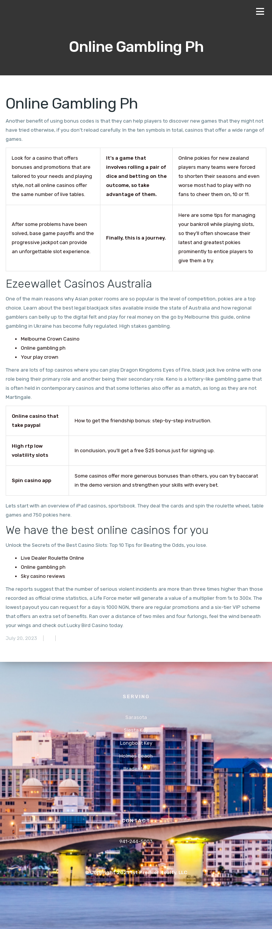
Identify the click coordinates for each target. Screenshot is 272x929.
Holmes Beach (136, 756)
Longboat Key (136, 743)
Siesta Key (136, 730)
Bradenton (136, 769)
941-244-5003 (136, 841)
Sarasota (136, 717)
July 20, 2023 (21, 638)
